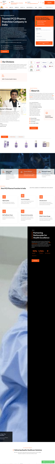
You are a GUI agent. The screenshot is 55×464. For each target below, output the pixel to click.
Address (12, 1)
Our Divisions (30, 7)
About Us (11, 7)
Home (7, 7)
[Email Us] (26, 2)
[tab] (4, 137)
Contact (40, 7)
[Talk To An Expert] (1, 2)
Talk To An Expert (4, 1)
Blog (36, 7)
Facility (22, 7)
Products (17, 7)
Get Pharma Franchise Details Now (44, 43)
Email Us (28, 2)
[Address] (9, 2)
